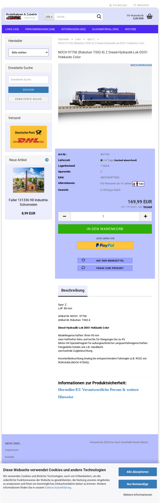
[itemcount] (105, 216)
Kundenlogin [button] (118, 5)
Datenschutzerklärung (58, 487)
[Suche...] (49, 16)
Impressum (12, 449)
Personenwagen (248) (40, 29)
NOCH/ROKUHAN (141, 65)
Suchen (28, 89)
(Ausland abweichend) (125, 160)
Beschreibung (72, 290)
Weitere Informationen (137, 494)
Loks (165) (12, 29)
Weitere (130, 29)
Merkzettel (141, 5)
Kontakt (9, 457)
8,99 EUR (28, 213)
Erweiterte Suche (28, 99)
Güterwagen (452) (73, 29)
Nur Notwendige (137, 484)
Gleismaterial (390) (105, 29)
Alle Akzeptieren (138, 471)
